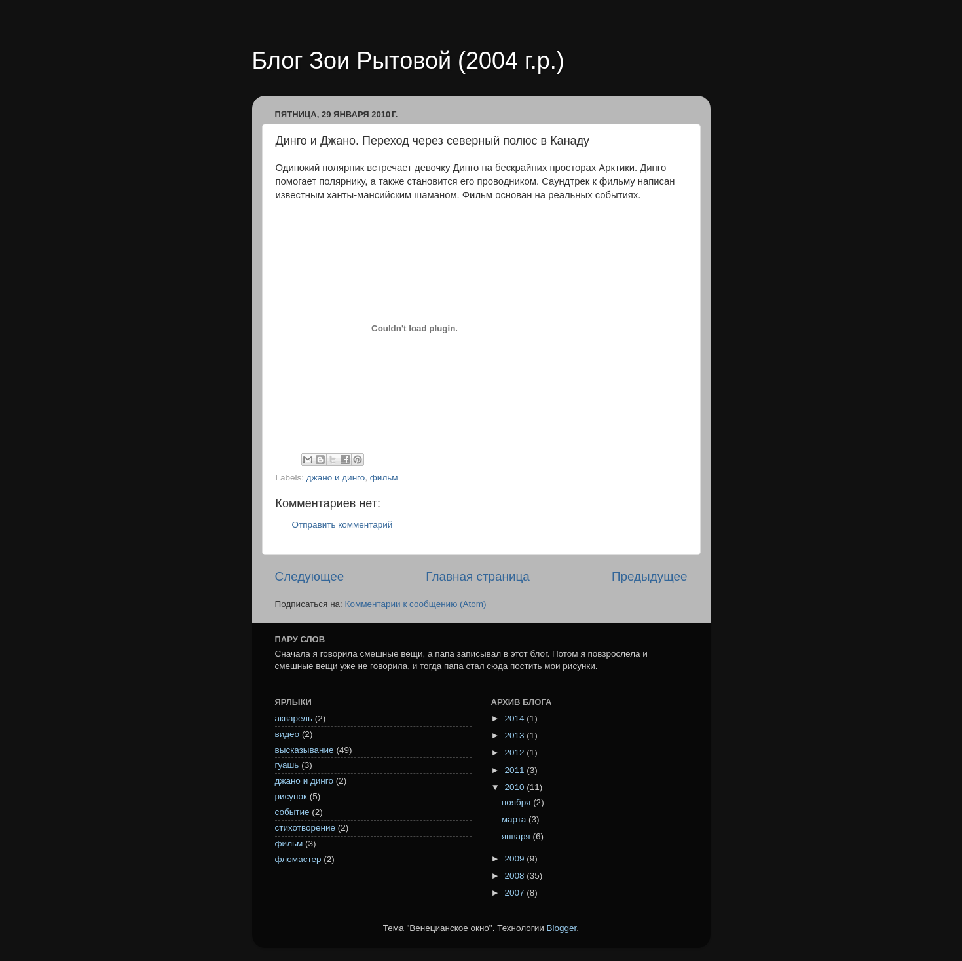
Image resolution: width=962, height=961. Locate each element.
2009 (515, 858)
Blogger (562, 928)
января (517, 836)
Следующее (309, 576)
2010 (515, 787)
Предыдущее (650, 576)
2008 (515, 875)
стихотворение (305, 828)
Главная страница (478, 576)
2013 (515, 735)
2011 (515, 770)
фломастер (298, 859)
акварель (293, 718)
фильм (384, 477)
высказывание (304, 750)
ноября (517, 802)
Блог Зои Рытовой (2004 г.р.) (408, 60)
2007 (515, 893)
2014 (515, 718)
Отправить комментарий (342, 525)
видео (287, 734)
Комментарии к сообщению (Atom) (416, 604)
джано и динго (335, 477)
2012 (515, 752)
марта (515, 819)
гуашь (287, 765)
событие (292, 812)
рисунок (291, 796)
